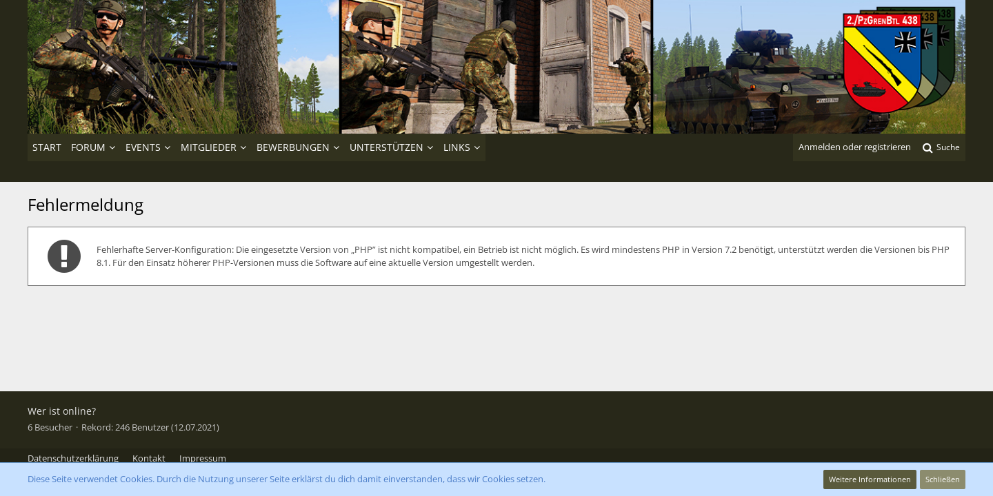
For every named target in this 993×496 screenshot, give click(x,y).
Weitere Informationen (870, 479)
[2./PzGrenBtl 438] (496, 67)
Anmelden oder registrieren (855, 147)
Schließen (942, 479)
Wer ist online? (62, 410)
